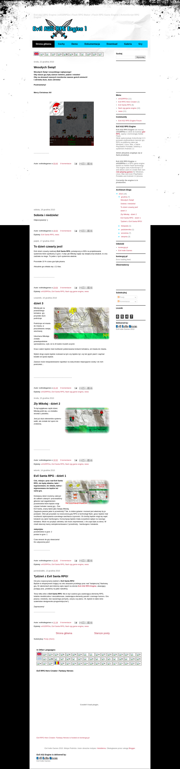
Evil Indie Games (125, 250)
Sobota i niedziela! (46, 215)
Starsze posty (102, 633)
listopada (125, 226)
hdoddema (101, 748)
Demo (74, 44)
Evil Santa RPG (47, 235)
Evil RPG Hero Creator (127, 102)
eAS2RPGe (46, 291)
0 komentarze (65, 163)
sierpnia (124, 237)
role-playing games (124, 172)
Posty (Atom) (49, 639)
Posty (121, 297)
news (57, 235)
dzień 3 (38, 303)
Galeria (128, 44)
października (126, 229)
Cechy (61, 44)
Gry (140, 44)
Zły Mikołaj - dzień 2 (47, 403)
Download (112, 44)
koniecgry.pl (123, 247)
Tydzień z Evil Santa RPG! (51, 576)
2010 (121, 194)
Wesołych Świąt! (45, 67)
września (125, 233)
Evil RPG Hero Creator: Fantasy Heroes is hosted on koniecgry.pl (63, 738)
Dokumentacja (92, 44)
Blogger (132, 748)
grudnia (124, 197)
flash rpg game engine (74, 291)
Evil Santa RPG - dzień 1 (50, 475)
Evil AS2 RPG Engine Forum (129, 121)
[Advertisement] (72, 187)
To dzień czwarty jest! (48, 246)
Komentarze (124, 301)
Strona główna (43, 44)
